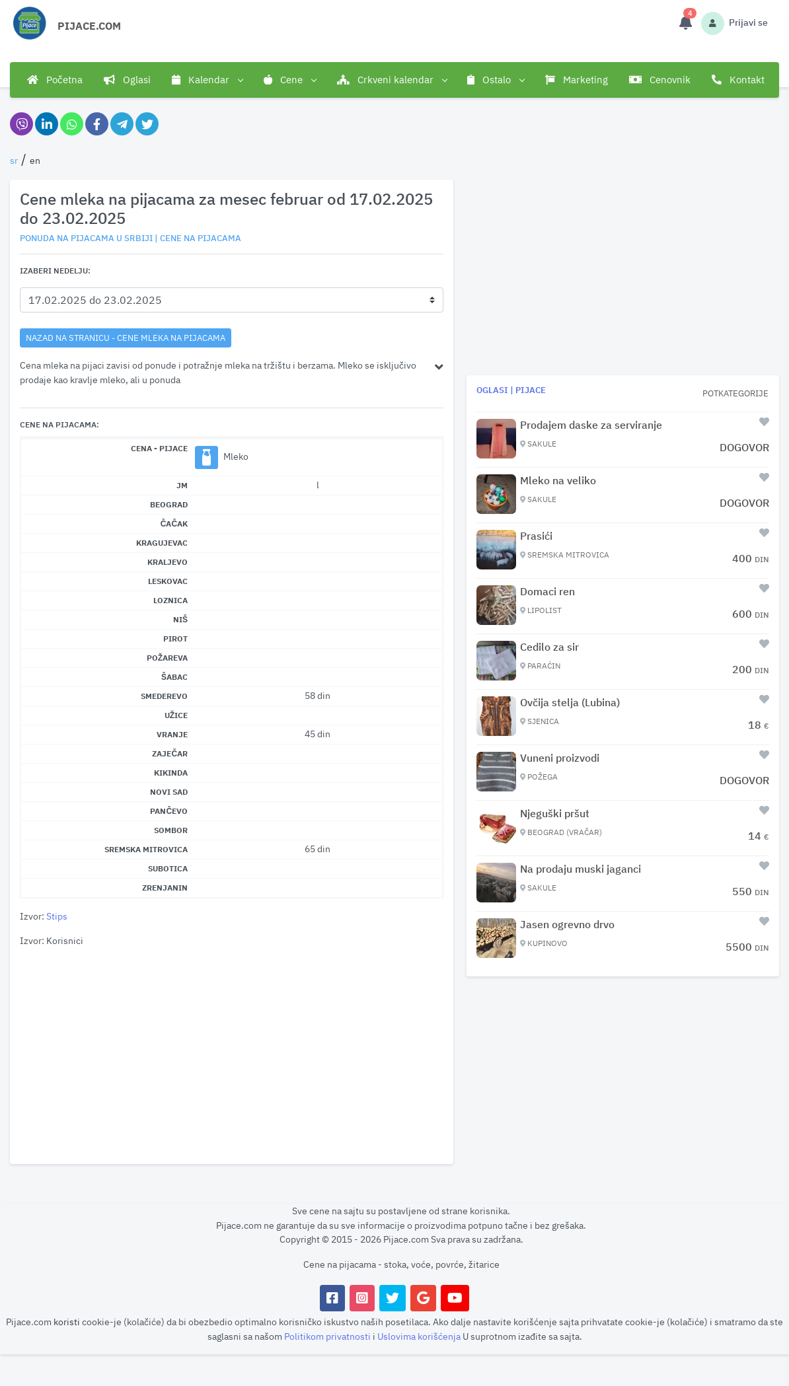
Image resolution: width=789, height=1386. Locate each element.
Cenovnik (660, 79)
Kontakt (738, 79)
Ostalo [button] (495, 80)
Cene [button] (290, 80)
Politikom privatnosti (328, 1336)
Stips (56, 916)
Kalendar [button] (207, 80)
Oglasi (127, 79)
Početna (55, 79)
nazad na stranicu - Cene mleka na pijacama (125, 337)
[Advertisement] (231, 1056)
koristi (67, 1321)
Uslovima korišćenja (420, 1336)
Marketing (576, 79)
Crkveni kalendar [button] (392, 80)
